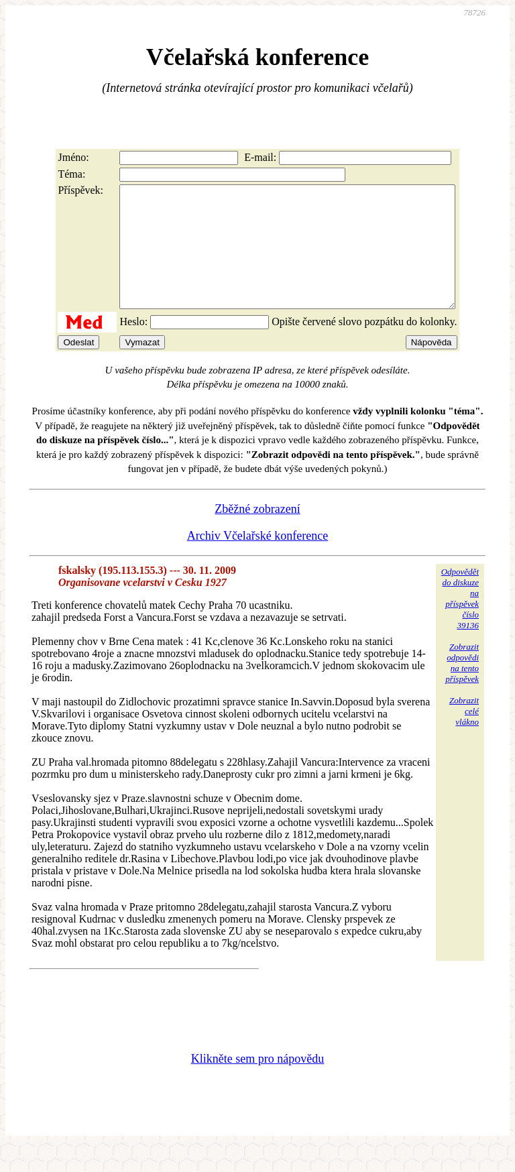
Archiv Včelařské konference (258, 560)
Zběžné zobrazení (257, 533)
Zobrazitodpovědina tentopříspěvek (462, 687)
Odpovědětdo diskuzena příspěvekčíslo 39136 (460, 622)
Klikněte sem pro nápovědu (257, 1083)
